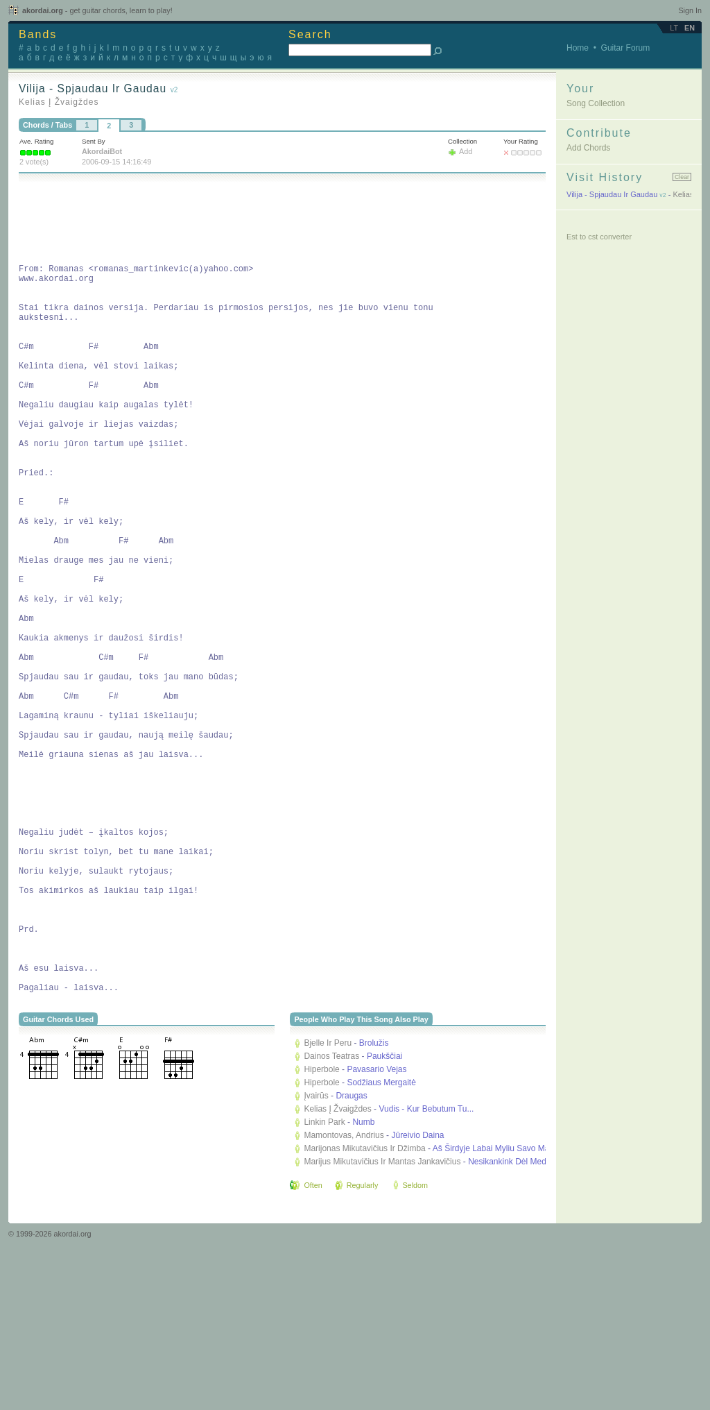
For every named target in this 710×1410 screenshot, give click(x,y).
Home (577, 48)
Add (465, 151)
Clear (682, 176)
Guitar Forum (625, 48)
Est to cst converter (599, 236)
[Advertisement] (271, 220)
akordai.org (97, 10)
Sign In (690, 10)
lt (674, 28)
